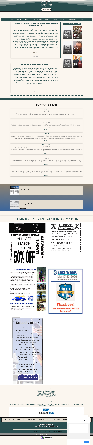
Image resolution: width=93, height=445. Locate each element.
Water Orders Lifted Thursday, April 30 (35, 70)
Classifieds (18, 25)
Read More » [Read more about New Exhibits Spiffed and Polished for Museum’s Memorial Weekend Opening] (35, 58)
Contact (81, 25)
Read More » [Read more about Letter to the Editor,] (46, 135)
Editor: (46, 174)
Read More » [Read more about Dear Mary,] (46, 123)
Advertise (47, 25)
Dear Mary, (46, 115)
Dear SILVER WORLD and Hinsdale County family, (46, 163)
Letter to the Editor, (46, 126)
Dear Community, (46, 150)
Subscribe (55, 25)
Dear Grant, (46, 139)
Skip (82, 442)
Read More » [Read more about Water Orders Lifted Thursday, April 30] (35, 93)
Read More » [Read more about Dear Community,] (46, 159)
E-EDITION (63, 25)
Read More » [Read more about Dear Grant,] (46, 146)
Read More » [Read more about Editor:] (46, 181)
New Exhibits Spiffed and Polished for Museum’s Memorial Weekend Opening (35, 30)
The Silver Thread (37, 25)
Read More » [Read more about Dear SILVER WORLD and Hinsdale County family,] (46, 170)
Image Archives (72, 25)
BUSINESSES (27, 25)
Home (11, 25)
